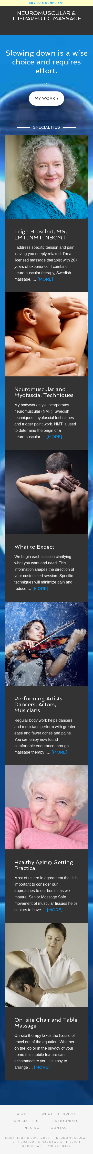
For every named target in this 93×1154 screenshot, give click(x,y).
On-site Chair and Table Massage (45, 1023)
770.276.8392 (59, 1146)
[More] (45, 279)
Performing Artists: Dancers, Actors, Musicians (38, 704)
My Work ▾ (46, 98)
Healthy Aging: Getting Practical (43, 865)
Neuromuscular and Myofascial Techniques (43, 392)
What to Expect (34, 547)
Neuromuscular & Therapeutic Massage (46, 16)
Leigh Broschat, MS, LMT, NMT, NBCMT (40, 234)
